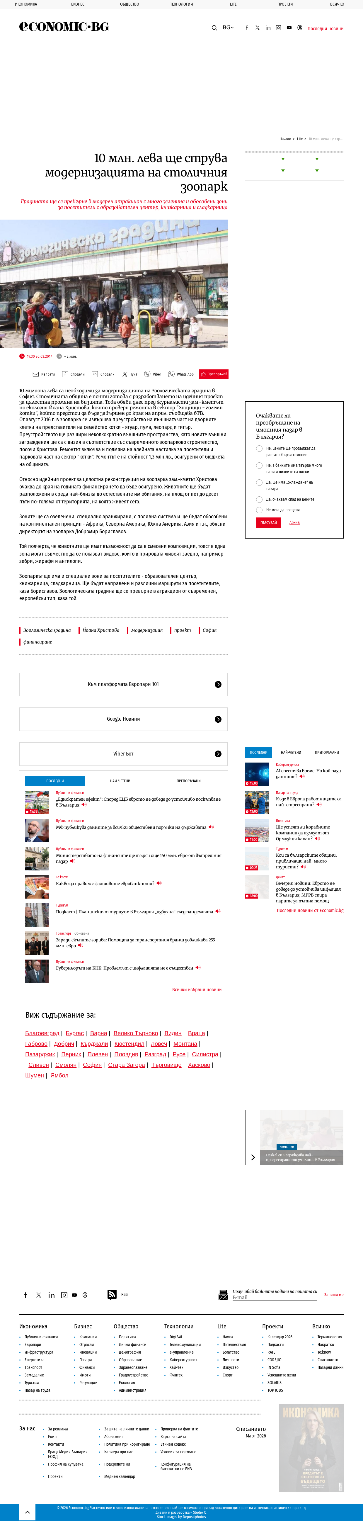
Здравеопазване (133, 1367)
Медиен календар (119, 1476)
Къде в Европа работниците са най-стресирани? (309, 801)
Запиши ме (334, 1295)
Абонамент (113, 1436)
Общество (129, 4)
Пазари (85, 1359)
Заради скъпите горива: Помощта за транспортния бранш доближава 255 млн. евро (135, 942)
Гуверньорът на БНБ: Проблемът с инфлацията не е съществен (128, 968)
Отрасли (86, 1344)
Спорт (228, 1375)
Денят (280, 877)
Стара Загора (126, 1065)
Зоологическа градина (47, 630)
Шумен (34, 1075)
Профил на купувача (65, 1464)
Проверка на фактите (179, 1429)
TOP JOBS (275, 1390)
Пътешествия (234, 1344)
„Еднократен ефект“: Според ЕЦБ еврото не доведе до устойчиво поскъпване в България (138, 802)
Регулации (88, 1382)
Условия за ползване (178, 1451)
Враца (196, 1033)
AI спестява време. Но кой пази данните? (308, 773)
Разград (155, 1054)
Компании (287, 1147)
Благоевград (42, 1033)
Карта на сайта (173, 1436)
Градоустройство (133, 1375)
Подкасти (275, 1344)
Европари (33, 1344)
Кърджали (94, 1043)
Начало (285, 139)
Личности (231, 1359)
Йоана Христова (101, 630)
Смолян (65, 1065)
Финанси (87, 1367)
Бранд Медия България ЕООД (68, 1454)
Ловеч (159, 1043)
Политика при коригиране (127, 1444)
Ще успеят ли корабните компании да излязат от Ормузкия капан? (303, 832)
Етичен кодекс (173, 1444)
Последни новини (326, 28)
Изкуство (230, 1367)
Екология (127, 1382)
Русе (179, 1054)
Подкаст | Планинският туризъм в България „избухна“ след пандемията (138, 911)
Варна (98, 1033)
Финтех (176, 1375)
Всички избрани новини (197, 989)
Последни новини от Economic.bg (310, 910)
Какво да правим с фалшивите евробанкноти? (109, 883)
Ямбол (59, 1075)
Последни (55, 781)
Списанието (328, 1359)
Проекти (285, 4)
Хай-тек (176, 1367)
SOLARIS (274, 1382)
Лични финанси (132, 1344)
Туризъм (62, 905)
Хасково (199, 1065)
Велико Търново (136, 1033)
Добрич (64, 1043)
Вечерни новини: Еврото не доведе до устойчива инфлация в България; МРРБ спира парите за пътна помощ (308, 892)
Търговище (166, 1065)
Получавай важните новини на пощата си (275, 1291)
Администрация (132, 1390)
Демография (130, 1352)
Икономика (26, 4)
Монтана (185, 1043)
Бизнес (77, 4)
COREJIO (274, 1359)
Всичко (337, 4)
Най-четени (120, 781)
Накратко (326, 1344)
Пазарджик (40, 1054)
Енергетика (35, 1359)
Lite (233, 4)
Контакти (56, 1444)
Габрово (36, 1043)
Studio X (199, 1512)
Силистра (205, 1054)
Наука (228, 1337)
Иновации (88, 1352)
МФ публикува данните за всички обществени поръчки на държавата (135, 827)
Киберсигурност (287, 765)
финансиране (37, 642)
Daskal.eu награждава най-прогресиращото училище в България (300, 1157)
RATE (271, 1352)
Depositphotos (194, 1517)
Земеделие (34, 1375)
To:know (62, 877)
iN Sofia (273, 1367)
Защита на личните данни (126, 1429)
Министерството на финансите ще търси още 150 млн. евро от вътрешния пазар (138, 858)
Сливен (38, 1065)
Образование (130, 1359)
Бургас (75, 1033)
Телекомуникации (185, 1344)
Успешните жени (281, 1375)
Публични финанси (70, 793)
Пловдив (126, 1054)
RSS (117, 1295)
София (210, 630)
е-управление (182, 1352)
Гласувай (268, 522)
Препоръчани (189, 781)
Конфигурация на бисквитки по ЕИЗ (176, 1466)
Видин (172, 1033)
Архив (294, 523)
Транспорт (63, 933)
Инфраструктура (39, 1352)
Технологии (181, 4)
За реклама (58, 1429)
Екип (52, 1436)
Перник (71, 1054)
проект (182, 630)
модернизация (147, 630)
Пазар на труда (287, 793)
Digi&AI (176, 1337)
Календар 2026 (279, 1337)
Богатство (231, 1352)
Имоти (85, 1375)
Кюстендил (129, 1043)
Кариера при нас (118, 1451)
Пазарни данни (331, 1367)
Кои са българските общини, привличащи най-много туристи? (306, 861)
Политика (283, 821)
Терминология (330, 1337)
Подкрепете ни (117, 1464)
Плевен (98, 1054)
